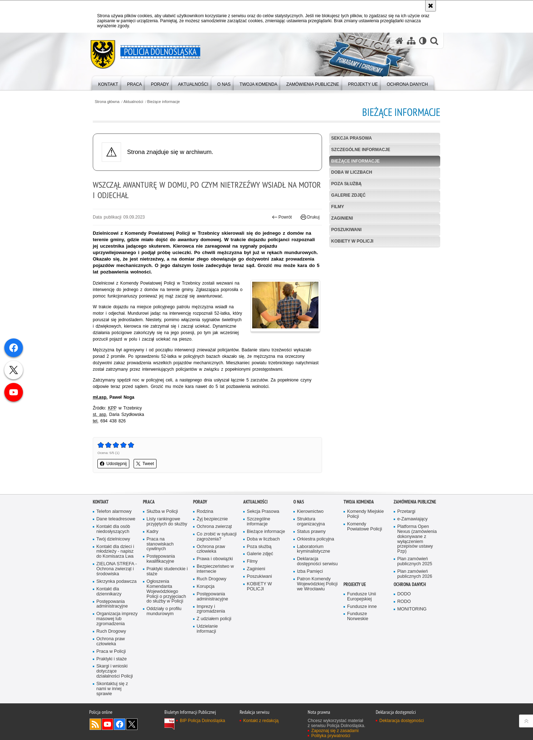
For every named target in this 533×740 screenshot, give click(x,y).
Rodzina (205, 511)
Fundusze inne (362, 606)
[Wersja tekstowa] (423, 40)
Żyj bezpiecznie (212, 519)
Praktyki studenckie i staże (167, 571)
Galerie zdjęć (348, 195)
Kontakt (101, 502)
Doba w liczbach (351, 172)
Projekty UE (355, 584)
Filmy (337, 206)
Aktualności (133, 102)
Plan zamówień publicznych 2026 (414, 574)
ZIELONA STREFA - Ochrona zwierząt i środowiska (116, 569)
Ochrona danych (410, 584)
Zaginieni (342, 218)
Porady (200, 502)
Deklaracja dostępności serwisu (317, 561)
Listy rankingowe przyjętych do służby (167, 521)
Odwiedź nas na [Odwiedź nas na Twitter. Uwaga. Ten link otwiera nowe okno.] (132, 724)
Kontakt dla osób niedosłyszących (113, 529)
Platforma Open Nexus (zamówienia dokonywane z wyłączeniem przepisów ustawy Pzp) (417, 539)
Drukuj (310, 217)
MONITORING (412, 609)
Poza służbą (346, 183)
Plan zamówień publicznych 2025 (414, 561)
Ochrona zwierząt (214, 526)
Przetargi (406, 511)
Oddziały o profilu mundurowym (164, 611)
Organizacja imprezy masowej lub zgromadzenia (117, 619)
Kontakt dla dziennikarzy (108, 591)
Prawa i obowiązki (215, 559)
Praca (149, 502)
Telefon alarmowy (113, 511)
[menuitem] (108, 82)
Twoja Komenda (359, 502)
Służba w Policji (162, 511)
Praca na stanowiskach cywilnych (160, 544)
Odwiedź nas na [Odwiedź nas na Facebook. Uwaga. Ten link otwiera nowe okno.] (119, 724)
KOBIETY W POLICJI (352, 241)
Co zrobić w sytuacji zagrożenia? (217, 537)
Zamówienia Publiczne (415, 502)
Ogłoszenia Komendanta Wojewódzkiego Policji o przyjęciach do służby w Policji (166, 591)
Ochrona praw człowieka (110, 641)
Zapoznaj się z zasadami (335, 730)
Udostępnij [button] (113, 463)
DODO (404, 594)
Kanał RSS (95, 724)
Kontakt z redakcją (261, 720)
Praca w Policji (111, 651)
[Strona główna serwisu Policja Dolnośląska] (399, 40)
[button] (434, 40)
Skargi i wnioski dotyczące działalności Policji (114, 671)
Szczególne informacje (360, 149)
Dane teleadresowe (115, 519)
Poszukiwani (346, 229)
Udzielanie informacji (207, 629)
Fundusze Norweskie (357, 616)
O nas (298, 502)
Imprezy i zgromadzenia (211, 609)
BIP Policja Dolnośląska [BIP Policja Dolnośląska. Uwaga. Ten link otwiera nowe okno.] (202, 720)
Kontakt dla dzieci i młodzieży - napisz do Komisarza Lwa (115, 551)
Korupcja (206, 586)
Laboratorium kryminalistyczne (313, 549)
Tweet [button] (145, 463)
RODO (404, 601)
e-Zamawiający (412, 519)
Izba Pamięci (310, 571)
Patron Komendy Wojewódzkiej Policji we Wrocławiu (317, 584)
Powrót (282, 217)
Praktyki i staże (111, 659)
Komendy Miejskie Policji (365, 514)
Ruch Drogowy (111, 631)
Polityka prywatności (330, 735)
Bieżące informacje (163, 102)
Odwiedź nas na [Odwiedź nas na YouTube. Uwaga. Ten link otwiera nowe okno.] (107, 724)
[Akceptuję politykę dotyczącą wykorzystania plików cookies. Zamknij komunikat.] (430, 5)
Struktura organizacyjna (311, 521)
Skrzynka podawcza (116, 581)
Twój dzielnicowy (113, 539)
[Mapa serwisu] (411, 40)
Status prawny (311, 531)
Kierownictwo (310, 511)
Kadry (152, 531)
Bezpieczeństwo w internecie (215, 569)
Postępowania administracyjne (112, 604)
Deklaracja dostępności (401, 720)
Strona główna (107, 102)
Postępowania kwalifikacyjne (161, 559)
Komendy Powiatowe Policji (364, 526)
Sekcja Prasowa (351, 138)
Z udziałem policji (214, 619)
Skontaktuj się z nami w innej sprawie (112, 689)
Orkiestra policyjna (315, 539)
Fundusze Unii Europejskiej (361, 596)
